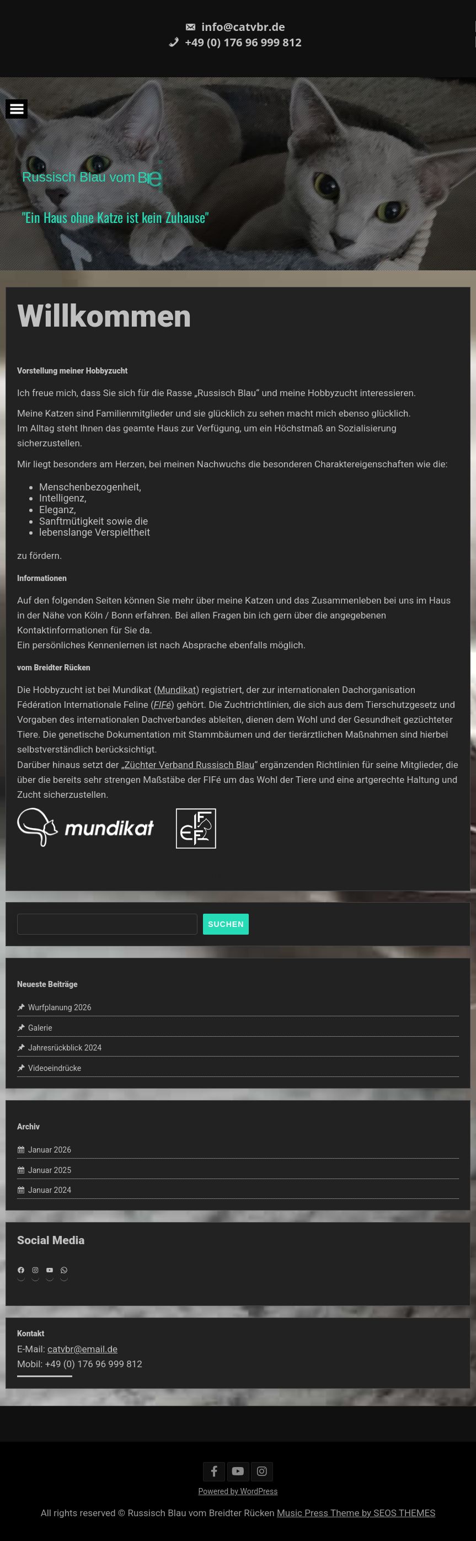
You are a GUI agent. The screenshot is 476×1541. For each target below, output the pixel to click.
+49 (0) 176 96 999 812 (234, 42)
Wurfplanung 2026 (60, 1007)
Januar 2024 (49, 1190)
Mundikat (176, 689)
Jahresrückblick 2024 (64, 1048)
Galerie (40, 1027)
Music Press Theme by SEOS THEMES (356, 1512)
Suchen (226, 924)
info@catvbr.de (235, 26)
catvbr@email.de (82, 1349)
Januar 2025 (49, 1170)
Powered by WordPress (238, 1491)
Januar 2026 (49, 1149)
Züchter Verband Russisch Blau (190, 764)
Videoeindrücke (54, 1068)
